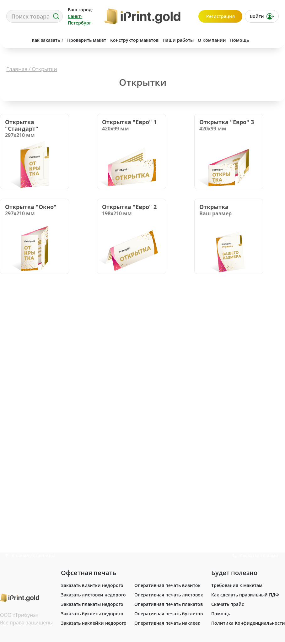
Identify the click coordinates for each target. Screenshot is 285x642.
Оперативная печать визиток (167, 585)
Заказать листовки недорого (93, 595)
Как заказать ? (47, 40)
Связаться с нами (268, 40)
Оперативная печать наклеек (167, 623)
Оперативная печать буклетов (168, 614)
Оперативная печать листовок (168, 595)
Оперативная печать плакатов (168, 604)
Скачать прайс (227, 604)
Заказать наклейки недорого (93, 623)
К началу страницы (30, 555)
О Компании (212, 40)
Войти (262, 16)
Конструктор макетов (134, 40)
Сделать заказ (16, 40)
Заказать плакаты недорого (92, 604)
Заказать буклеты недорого (92, 614)
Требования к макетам (236, 585)
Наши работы (178, 40)
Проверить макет (86, 40)
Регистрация (220, 16)
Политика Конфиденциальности (248, 623)
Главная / (19, 69)
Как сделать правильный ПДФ (245, 595)
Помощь (239, 40)
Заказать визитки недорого (92, 585)
